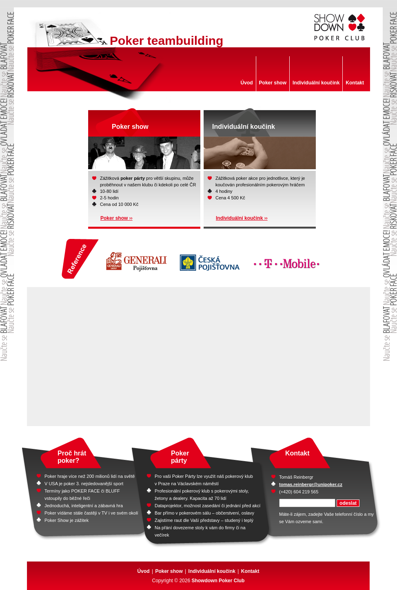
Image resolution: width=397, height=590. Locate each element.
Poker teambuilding (166, 40)
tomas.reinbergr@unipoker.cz (310, 484)
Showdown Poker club (340, 27)
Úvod (247, 83)
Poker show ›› (116, 218)
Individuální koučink (316, 83)
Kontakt (355, 83)
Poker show (272, 83)
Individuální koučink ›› (242, 218)
